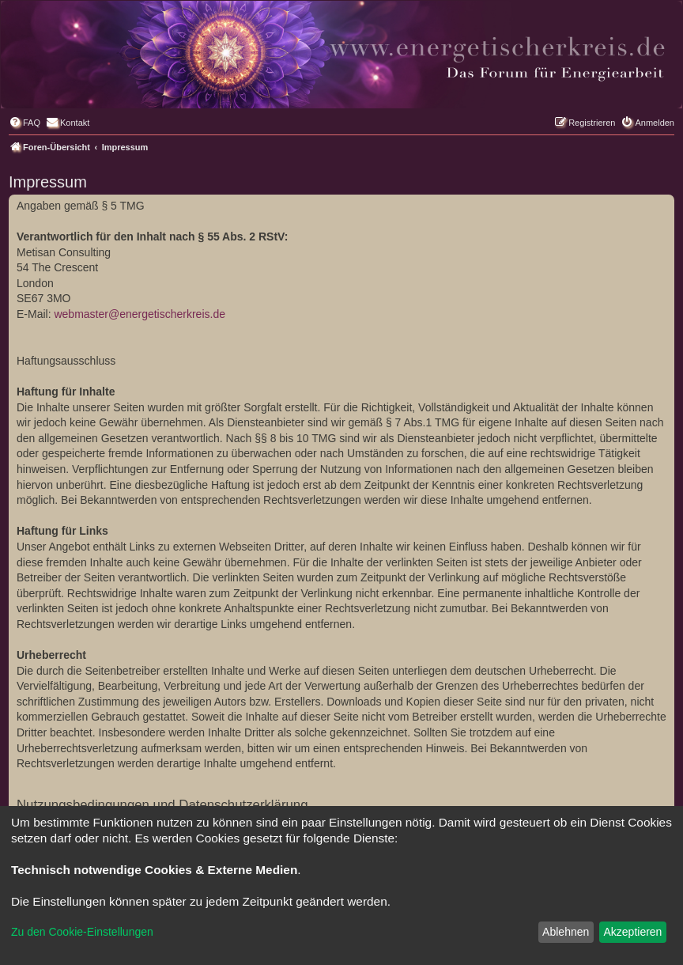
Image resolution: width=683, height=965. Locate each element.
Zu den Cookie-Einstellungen (82, 931)
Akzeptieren (632, 931)
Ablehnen (565, 931)
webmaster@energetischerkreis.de (139, 314)
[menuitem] (24, 122)
